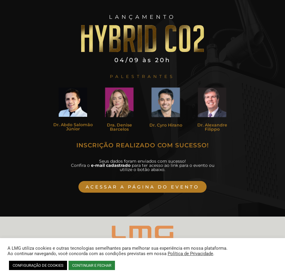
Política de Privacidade (190, 253)
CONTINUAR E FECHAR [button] (91, 265)
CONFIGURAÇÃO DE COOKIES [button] (38, 265)
